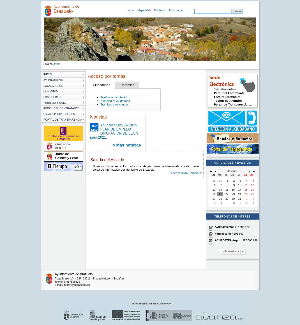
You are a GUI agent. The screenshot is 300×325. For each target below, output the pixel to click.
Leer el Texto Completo (186, 173)
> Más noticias (127, 145)
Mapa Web (144, 10)
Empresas (127, 85)
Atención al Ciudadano (115, 101)
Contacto (159, 10)
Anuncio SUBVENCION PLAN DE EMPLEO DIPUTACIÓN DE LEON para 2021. (114, 131)
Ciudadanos (101, 85)
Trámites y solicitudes (115, 104)
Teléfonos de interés (114, 97)
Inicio (131, 10)
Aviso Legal (175, 10)
